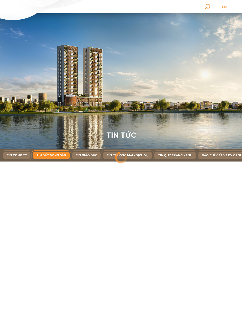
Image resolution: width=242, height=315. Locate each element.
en (230, 7)
